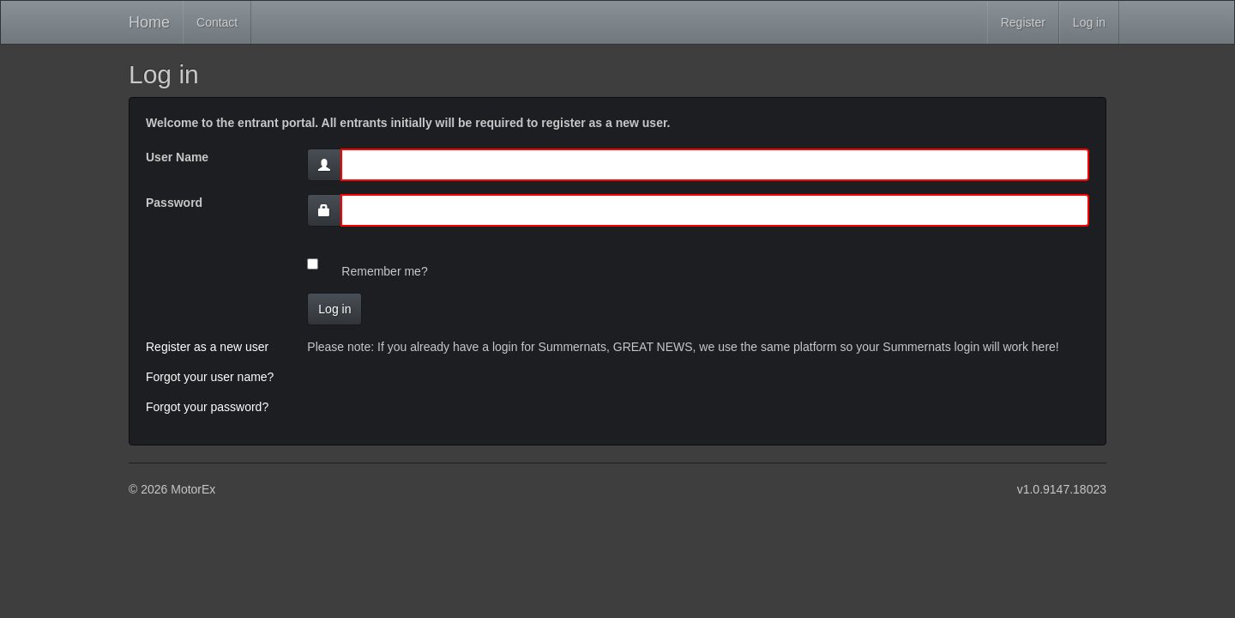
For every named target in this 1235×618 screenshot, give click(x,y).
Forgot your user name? (210, 377)
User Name (177, 157)
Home (149, 22)
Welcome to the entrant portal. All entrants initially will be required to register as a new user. (408, 123)
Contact (217, 22)
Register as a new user (207, 347)
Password (174, 202)
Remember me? (384, 271)
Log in (1089, 22)
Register (1023, 22)
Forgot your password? (207, 407)
